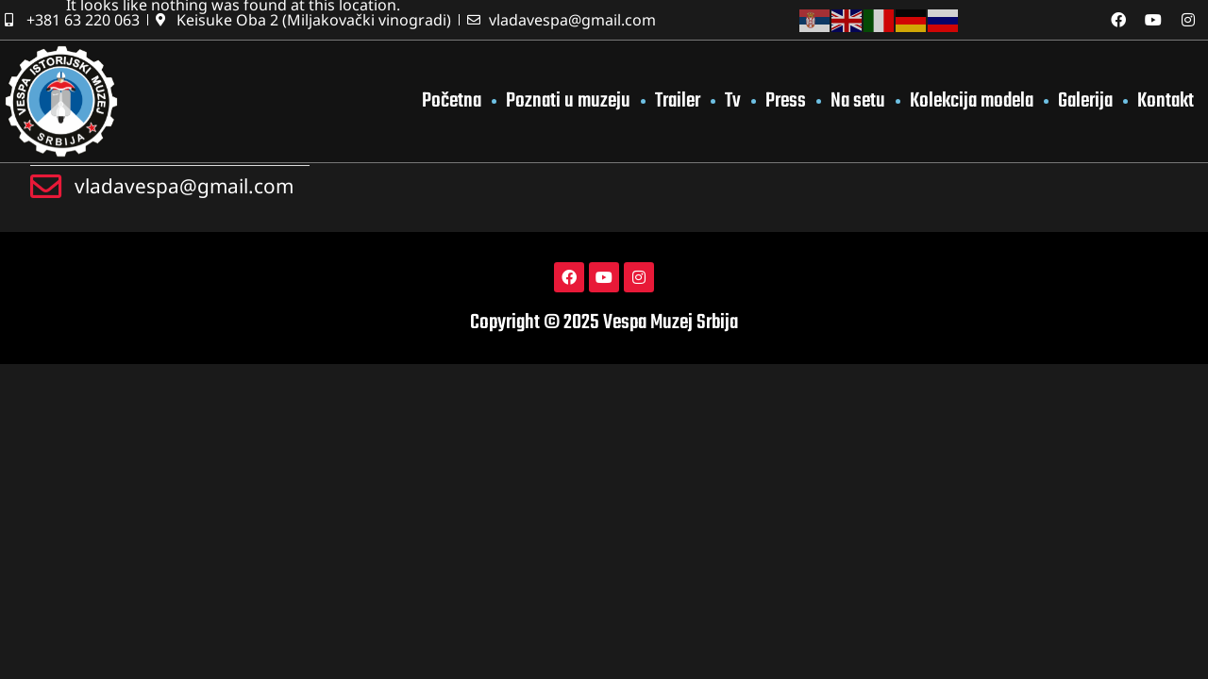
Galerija (1085, 101)
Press (785, 101)
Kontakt (1165, 101)
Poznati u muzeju (568, 101)
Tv (733, 101)
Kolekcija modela (971, 101)
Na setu (857, 101)
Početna (451, 101)
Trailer (677, 101)
